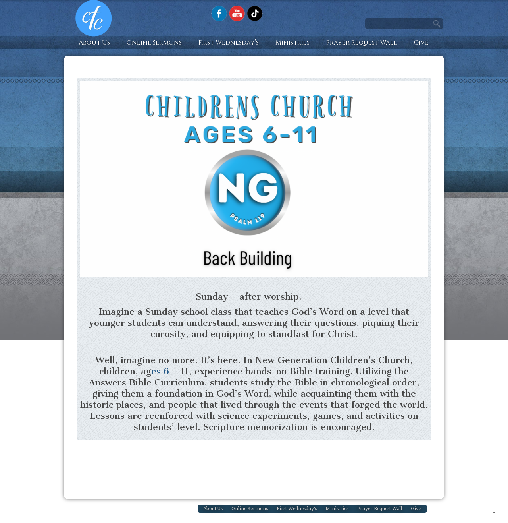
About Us (94, 42)
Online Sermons (154, 42)
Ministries (292, 42)
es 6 (160, 371)
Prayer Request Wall (361, 42)
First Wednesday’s (228, 42)
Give (421, 42)
